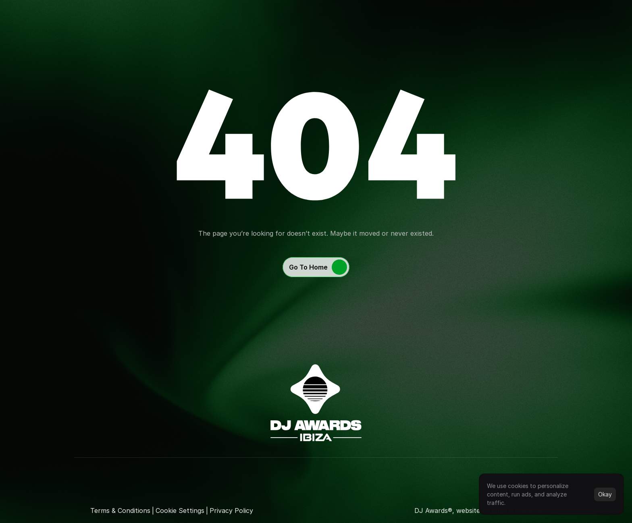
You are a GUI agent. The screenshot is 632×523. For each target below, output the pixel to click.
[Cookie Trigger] (180, 510)
